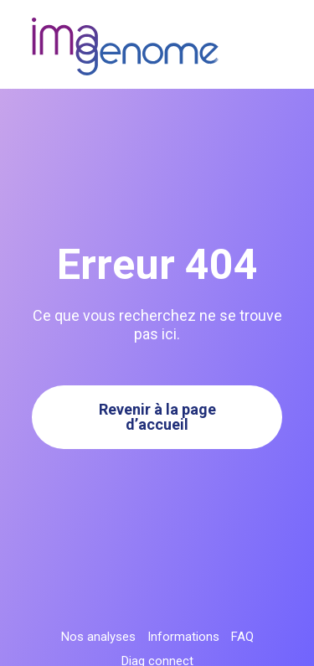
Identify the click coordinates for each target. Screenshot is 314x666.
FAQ (242, 637)
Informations (183, 637)
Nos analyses (98, 637)
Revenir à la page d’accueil (157, 416)
